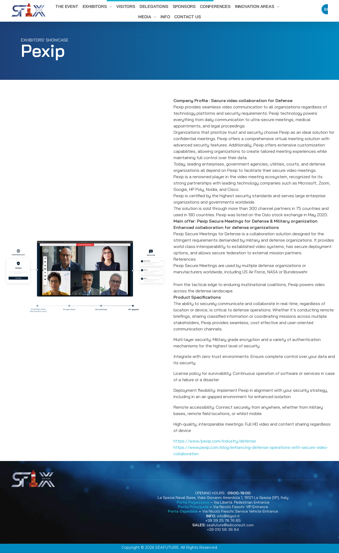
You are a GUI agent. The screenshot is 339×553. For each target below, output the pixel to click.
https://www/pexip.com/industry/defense (214, 441)
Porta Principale (193, 506)
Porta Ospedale (183, 511)
